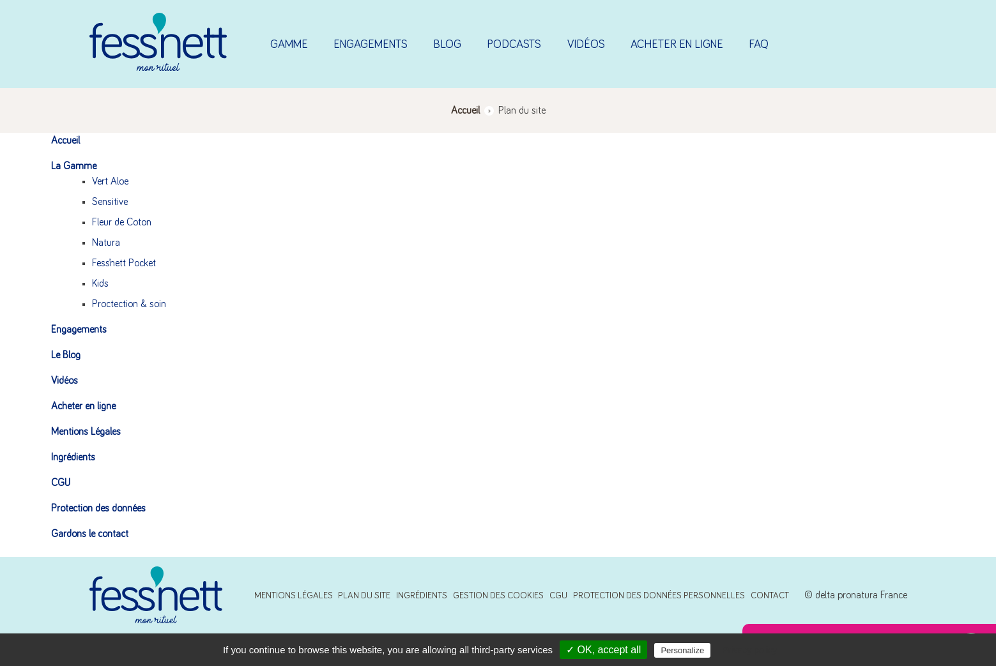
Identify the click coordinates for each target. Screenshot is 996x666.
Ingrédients (73, 457)
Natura (106, 243)
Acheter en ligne (677, 44)
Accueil (65, 140)
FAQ (759, 44)
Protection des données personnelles (659, 595)
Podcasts (514, 44)
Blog (447, 44)
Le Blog (65, 355)
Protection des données (98, 508)
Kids (100, 283)
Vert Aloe (110, 181)
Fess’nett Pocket (124, 263)
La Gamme (73, 166)
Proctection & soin (129, 304)
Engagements (370, 44)
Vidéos (586, 44)
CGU (60, 483)
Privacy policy (749, 650)
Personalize (682, 650)
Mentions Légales (86, 432)
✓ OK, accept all (603, 649)
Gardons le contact (89, 534)
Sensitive (110, 202)
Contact (770, 595)
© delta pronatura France (855, 595)
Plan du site (364, 595)
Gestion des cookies (498, 595)
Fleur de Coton (121, 222)
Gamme (289, 44)
